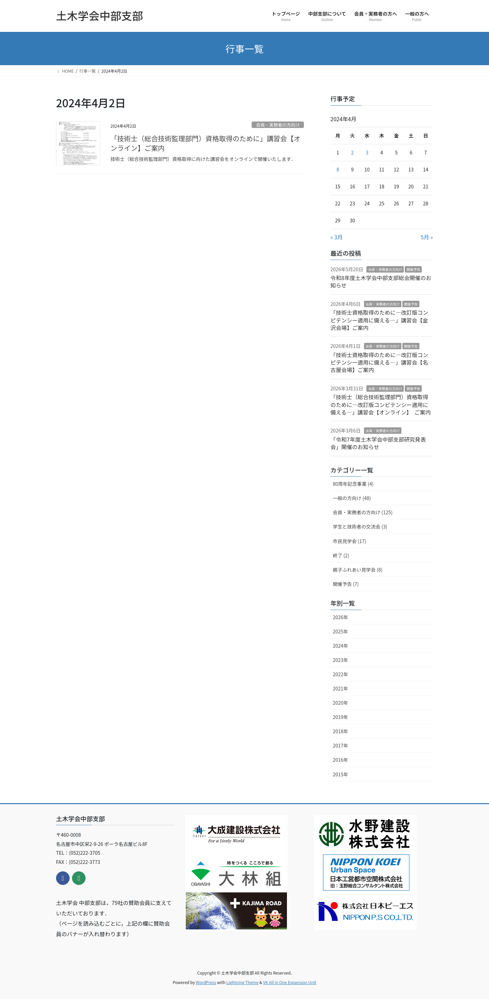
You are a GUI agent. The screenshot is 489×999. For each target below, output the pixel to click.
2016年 (340, 759)
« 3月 (336, 237)
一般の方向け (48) (352, 498)
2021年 (340, 688)
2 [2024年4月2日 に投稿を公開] (352, 152)
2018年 (340, 731)
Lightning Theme (242, 982)
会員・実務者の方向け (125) (363, 512)
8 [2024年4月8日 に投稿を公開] (338, 169)
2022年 (340, 674)
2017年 (340, 745)
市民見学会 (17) (349, 541)
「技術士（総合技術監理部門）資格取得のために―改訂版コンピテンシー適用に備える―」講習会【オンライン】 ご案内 (380, 404)
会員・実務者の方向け (278, 125)
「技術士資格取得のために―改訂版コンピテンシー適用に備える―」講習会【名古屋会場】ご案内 (379, 362)
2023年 (340, 659)
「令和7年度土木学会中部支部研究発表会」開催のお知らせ (378, 443)
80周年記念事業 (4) (353, 483)
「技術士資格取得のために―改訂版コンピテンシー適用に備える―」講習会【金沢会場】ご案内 (379, 320)
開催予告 (413, 269)
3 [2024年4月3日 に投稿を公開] (367, 152)
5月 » (427, 237)
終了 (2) (341, 555)
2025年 (340, 631)
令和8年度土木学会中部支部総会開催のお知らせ (380, 281)
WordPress (206, 982)
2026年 (340, 617)
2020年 (340, 702)
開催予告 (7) (346, 583)
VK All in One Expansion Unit (289, 982)
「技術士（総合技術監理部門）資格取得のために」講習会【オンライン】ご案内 (205, 143)
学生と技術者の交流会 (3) (360, 526)
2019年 (340, 717)
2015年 (340, 774)
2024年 (340, 645)
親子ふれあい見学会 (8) (357, 569)
